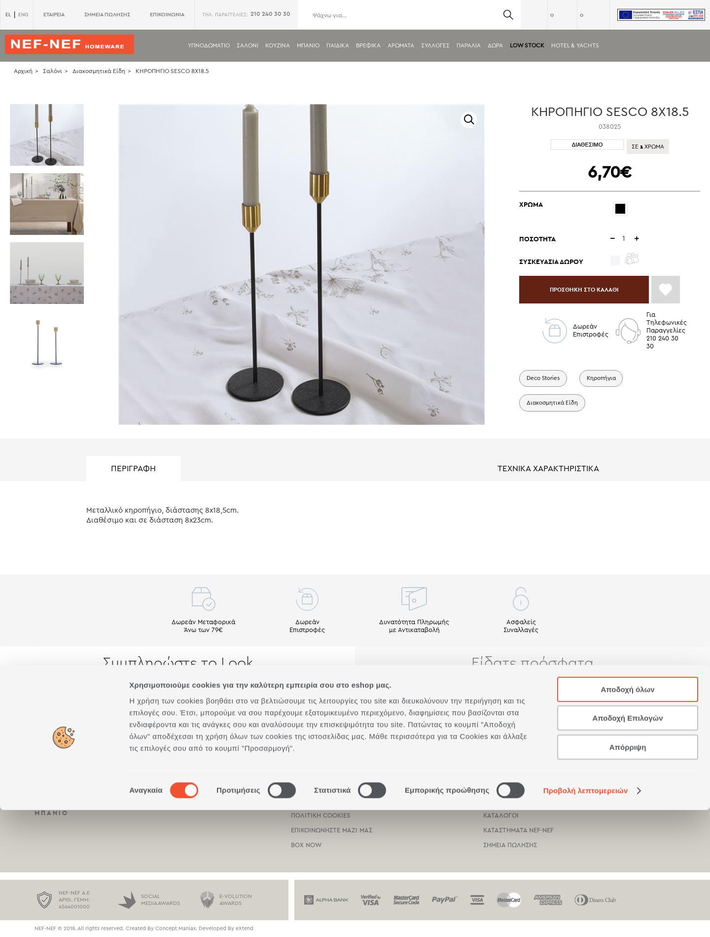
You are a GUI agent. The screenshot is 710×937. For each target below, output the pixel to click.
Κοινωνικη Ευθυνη (514, 786)
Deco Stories (544, 383)
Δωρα (495, 45)
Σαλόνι (52, 71)
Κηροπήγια (605, 383)
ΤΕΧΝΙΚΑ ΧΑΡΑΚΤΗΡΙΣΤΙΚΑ (548, 468)
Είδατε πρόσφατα (532, 663)
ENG (23, 14)
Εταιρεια (496, 756)
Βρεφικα (368, 45)
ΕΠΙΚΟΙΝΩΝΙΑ (167, 14)
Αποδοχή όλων (627, 816)
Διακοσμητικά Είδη (98, 71)
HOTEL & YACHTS (575, 45)
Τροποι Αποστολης (323, 771)
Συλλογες (435, 45)
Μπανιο (308, 45)
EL (8, 14)
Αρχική (23, 71)
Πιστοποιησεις (506, 771)
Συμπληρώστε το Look (178, 663)
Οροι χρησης (311, 786)
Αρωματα (401, 45)
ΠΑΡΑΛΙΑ (469, 45)
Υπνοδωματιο (209, 45)
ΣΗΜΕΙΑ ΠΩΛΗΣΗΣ (107, 14)
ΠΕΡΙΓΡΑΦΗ (133, 468)
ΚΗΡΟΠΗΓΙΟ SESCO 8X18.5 (172, 71)
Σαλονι (247, 45)
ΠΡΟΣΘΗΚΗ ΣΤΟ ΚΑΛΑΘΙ (592, 291)
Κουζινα (277, 45)
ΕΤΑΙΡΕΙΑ (54, 14)
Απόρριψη (627, 874)
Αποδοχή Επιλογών (627, 845)
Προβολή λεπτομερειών (585, 917)
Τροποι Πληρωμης (321, 756)
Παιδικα (337, 45)
